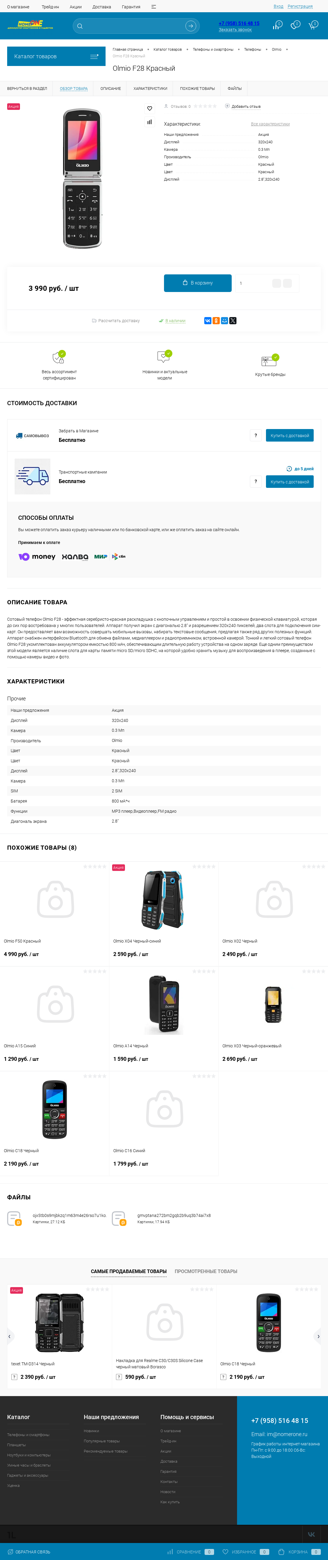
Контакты (169, 1481)
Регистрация (300, 6)
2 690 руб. (273, 1062)
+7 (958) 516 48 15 (239, 23)
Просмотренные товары (206, 1271)
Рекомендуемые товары (106, 1451)
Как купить (170, 1502)
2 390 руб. (33, 1377)
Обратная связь (28, 1552)
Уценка (13, 1485)
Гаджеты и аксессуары (27, 1475)
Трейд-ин (50, 6)
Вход (278, 6)
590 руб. (136, 1377)
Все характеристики (270, 124)
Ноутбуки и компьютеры (29, 1455)
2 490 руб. (273, 958)
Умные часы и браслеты (29, 1465)
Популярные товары (102, 1441)
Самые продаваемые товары (129, 1271)
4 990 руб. (54, 958)
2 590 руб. (164, 958)
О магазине (18, 6)
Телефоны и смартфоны (28, 1435)
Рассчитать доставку (116, 320)
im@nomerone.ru (287, 1434)
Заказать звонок (235, 29)
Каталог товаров (56, 56)
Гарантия (131, 6)
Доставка (101, 6)
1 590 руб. (164, 1062)
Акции (76, 6)
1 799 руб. (164, 1167)
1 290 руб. (54, 1062)
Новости (167, 1492)
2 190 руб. (54, 1167)
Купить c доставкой (290, 435)
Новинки (91, 1431)
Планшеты (16, 1445)
